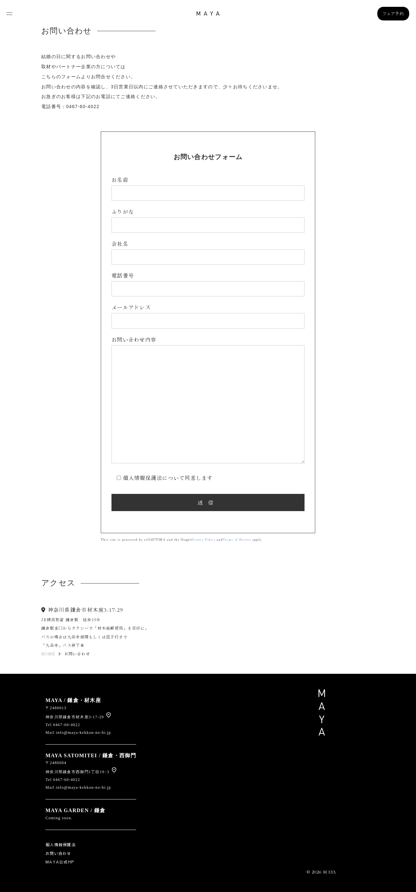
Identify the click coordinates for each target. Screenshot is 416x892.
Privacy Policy (203, 539)
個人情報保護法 (61, 844)
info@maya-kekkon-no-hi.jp (83, 732)
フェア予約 (393, 13)
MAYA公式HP (60, 861)
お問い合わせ (59, 853)
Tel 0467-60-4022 (63, 724)
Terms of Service (237, 539)
